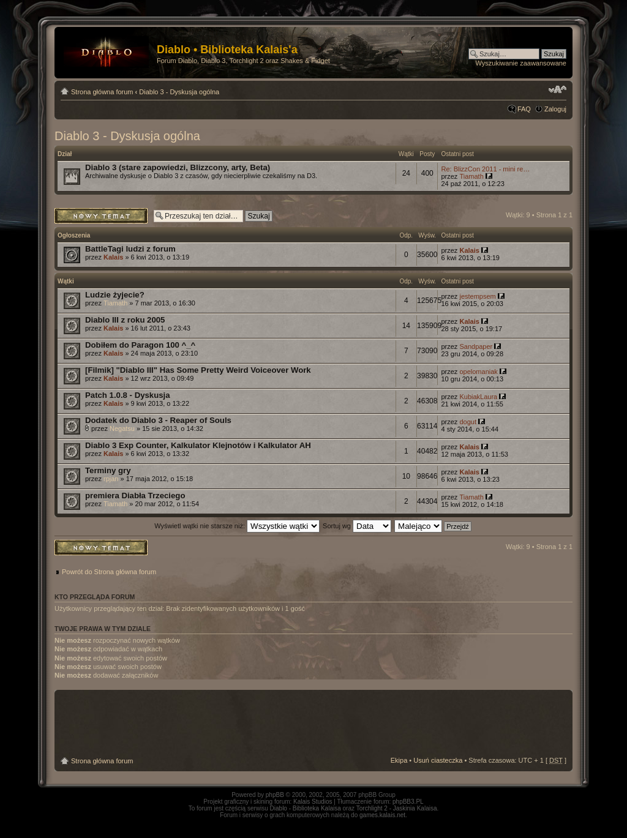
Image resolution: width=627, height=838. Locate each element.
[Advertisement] (313, 723)
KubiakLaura (478, 396)
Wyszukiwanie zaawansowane (521, 63)
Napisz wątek (101, 215)
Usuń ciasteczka (437, 760)
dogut (467, 421)
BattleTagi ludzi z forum (130, 248)
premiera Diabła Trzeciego (135, 495)
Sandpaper (475, 346)
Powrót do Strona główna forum (109, 571)
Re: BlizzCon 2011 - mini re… (485, 169)
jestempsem (477, 296)
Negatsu (122, 428)
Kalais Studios (312, 801)
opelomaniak (478, 371)
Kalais (113, 257)
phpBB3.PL (408, 801)
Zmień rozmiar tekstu (557, 89)
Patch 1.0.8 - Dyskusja (127, 395)
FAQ (524, 109)
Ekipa (399, 760)
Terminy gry (108, 470)
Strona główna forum (102, 91)
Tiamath (471, 176)
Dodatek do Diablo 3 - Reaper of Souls (158, 420)
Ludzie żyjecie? (115, 294)
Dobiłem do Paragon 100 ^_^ (140, 345)
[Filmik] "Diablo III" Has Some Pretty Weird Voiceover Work (198, 370)
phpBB (275, 794)
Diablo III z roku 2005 (125, 319)
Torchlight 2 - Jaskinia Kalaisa (396, 808)
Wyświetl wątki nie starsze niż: (237, 525)
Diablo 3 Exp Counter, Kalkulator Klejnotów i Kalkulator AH (198, 445)
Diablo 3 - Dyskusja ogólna (179, 91)
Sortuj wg (357, 525)
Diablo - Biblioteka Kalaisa (305, 808)
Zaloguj (555, 109)
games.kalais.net (382, 815)
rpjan (110, 478)
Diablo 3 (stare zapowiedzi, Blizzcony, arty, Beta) (177, 167)
